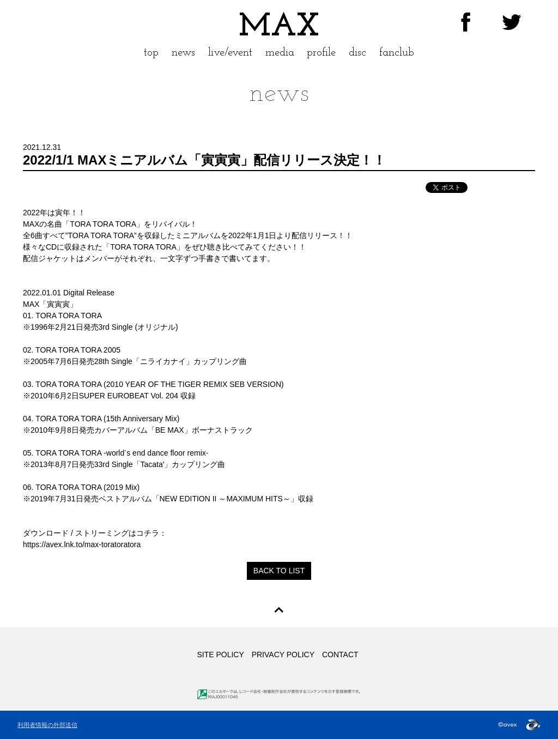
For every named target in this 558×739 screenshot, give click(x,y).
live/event (230, 52)
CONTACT (340, 654)
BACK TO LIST (279, 570)
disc (357, 52)
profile (321, 52)
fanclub (396, 52)
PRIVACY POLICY (283, 654)
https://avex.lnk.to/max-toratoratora (82, 544)
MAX (279, 27)
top (151, 52)
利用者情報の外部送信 (47, 725)
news (183, 52)
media (279, 52)
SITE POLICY (220, 654)
